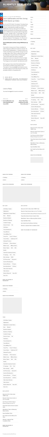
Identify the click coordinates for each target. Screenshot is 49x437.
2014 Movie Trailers (35, 51)
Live (31, 19)
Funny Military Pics (35, 76)
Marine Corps (34, 90)
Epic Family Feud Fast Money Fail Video (29, 223)
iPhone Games (41, 88)
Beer (32, 58)
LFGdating (32, 41)
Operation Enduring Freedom (37, 97)
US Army (42, 111)
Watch (10, 77)
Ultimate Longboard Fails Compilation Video (30, 225)
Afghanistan (33, 53)
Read (31, 29)
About (31, 34)
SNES (40, 102)
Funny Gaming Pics (35, 72)
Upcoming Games (35, 111)
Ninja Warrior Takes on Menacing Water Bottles (31, 218)
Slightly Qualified (17, 4)
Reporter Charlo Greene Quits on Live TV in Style (31, 211)
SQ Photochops (34, 104)
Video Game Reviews (35, 113)
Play (31, 22)
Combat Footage (35, 65)
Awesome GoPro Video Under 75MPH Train (30, 208)
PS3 (38, 99)
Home (31, 17)
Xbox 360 (42, 118)
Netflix (32, 95)
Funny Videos (8, 78)
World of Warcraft (35, 118)
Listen (31, 31)
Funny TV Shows (40, 79)
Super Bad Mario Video (35, 146)
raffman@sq (17, 16)
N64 (40, 92)
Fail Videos (33, 69)
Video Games (34, 115)
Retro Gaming (34, 102)
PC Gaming (33, 99)
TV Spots (42, 109)
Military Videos (42, 90)
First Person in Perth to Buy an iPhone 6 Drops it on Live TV (33, 213)
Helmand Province (35, 86)
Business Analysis (35, 60)
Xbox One (33, 120)
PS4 (42, 99)
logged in (11, 91)
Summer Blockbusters (36, 106)
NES (43, 92)
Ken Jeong (15, 78)
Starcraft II (42, 104)
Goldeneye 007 (34, 83)
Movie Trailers (34, 92)
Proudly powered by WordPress (9, 434)
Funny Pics (33, 79)
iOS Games (33, 88)
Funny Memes (34, 74)
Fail (40, 67)
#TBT (16, 67)
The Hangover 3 (23, 78)
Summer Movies (34, 109)
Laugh (6, 77)
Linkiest (32, 43)
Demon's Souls (34, 67)
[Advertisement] (36, 160)
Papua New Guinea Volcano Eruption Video (30, 215)
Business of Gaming (35, 63)
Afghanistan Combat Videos (37, 56)
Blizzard (36, 58)
